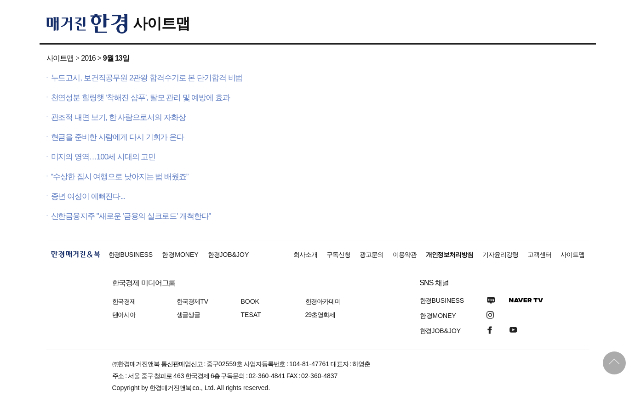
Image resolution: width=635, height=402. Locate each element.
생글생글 (188, 314)
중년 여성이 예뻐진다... (88, 196)
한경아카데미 (323, 301)
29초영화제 (320, 314)
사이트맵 (161, 23)
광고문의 (371, 254)
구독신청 (338, 254)
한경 (131, 254)
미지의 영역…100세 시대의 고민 (103, 157)
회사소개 (305, 254)
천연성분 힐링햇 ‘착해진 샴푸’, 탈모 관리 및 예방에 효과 (140, 97)
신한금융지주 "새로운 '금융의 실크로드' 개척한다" (131, 216)
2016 (88, 58)
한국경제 (124, 301)
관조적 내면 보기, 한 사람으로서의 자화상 (118, 117)
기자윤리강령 (500, 254)
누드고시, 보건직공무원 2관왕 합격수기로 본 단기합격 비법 (147, 78)
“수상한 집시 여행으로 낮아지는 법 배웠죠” (120, 176)
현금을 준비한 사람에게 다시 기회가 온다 (117, 137)
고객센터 (539, 254)
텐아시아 (124, 314)
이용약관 (405, 254)
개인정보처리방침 (450, 254)
